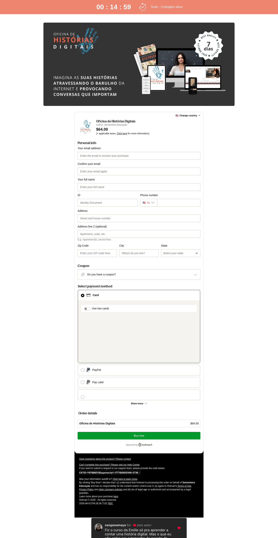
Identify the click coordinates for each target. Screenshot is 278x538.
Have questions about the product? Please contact (105, 413)
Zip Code (83, 245)
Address (82, 210)
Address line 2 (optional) (92, 226)
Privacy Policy (86, 444)
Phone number (149, 195)
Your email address (89, 148)
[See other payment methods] (139, 358)
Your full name (86, 179)
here (115, 451)
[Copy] (108, 427)
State (143, 245)
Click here (122, 133)
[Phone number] (178, 203)
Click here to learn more (125, 433)
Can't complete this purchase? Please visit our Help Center (109, 419)
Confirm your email (89, 163)
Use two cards (100, 308)
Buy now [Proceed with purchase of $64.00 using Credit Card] (139, 390)
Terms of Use (184, 440)
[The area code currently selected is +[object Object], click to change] (148, 203)
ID (79, 195)
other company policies (110, 444)
